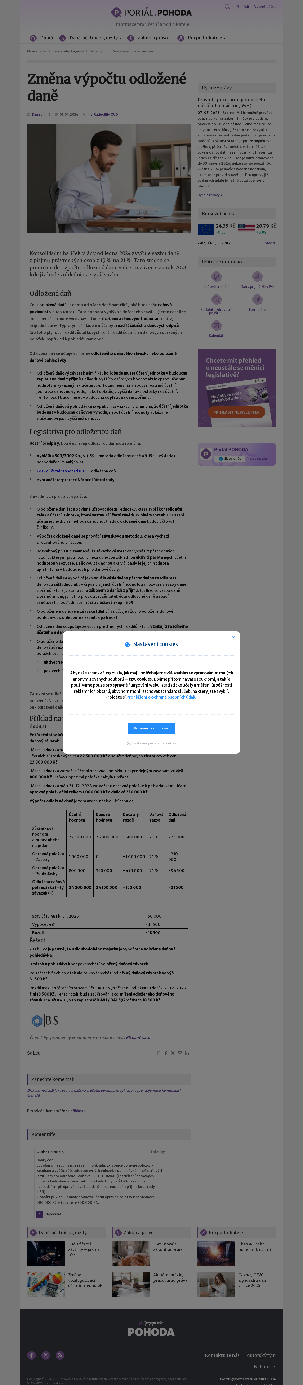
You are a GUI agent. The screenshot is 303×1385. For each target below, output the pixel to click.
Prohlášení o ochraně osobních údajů (161, 697)
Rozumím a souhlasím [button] (151, 728)
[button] (151, 743)
